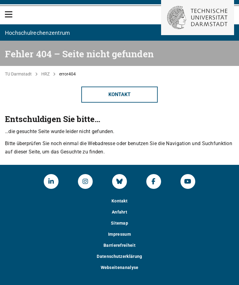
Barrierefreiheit (119, 245)
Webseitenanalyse (120, 267)
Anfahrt (119, 212)
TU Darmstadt (18, 73)
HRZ (45, 73)
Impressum (119, 234)
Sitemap (119, 223)
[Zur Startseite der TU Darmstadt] (197, 17)
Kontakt (119, 94)
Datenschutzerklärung (119, 256)
